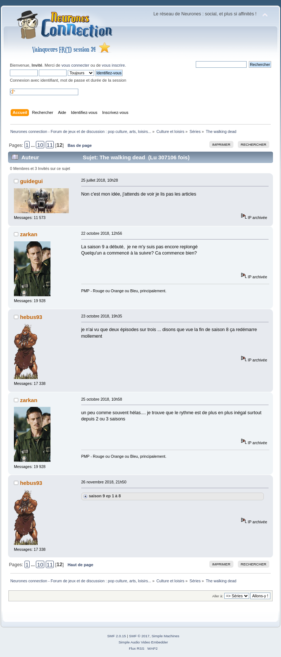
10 (40, 145)
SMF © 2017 (139, 636)
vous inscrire (113, 65)
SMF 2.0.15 (116, 636)
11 (50, 145)
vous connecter (75, 65)
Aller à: (217, 596)
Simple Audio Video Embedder (143, 642)
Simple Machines (165, 636)
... (33, 145)
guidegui (31, 181)
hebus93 (31, 317)
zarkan (28, 234)
